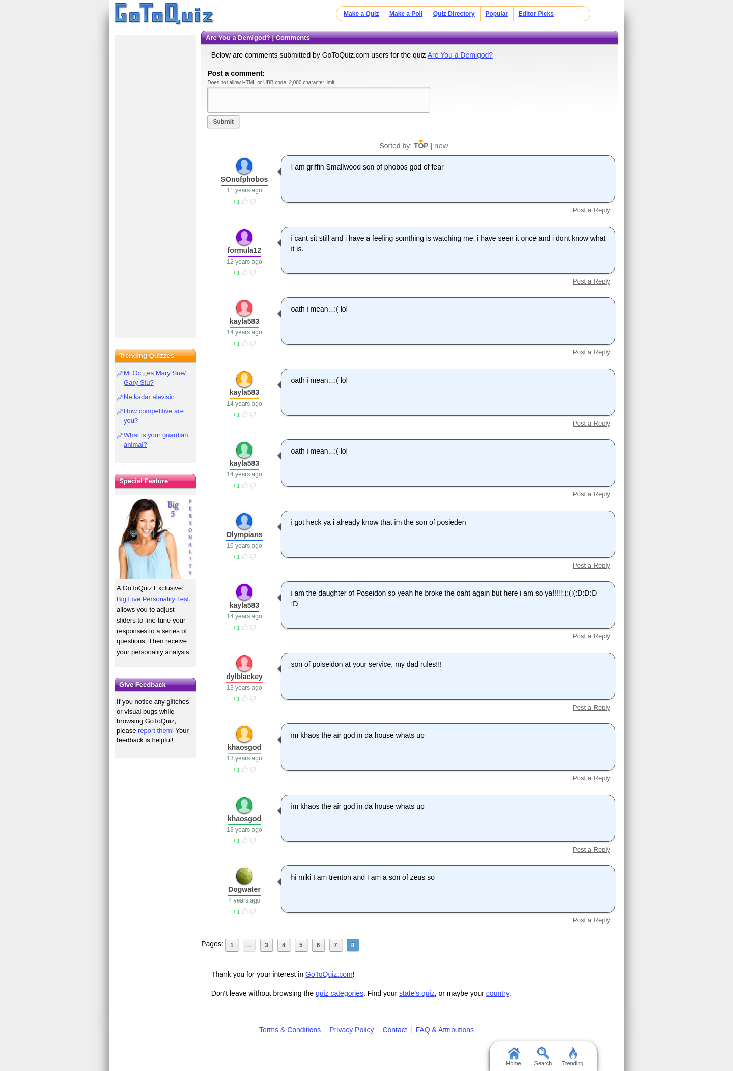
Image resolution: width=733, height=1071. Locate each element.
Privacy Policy (351, 1030)
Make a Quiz (361, 13)
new (441, 145)
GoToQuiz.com (329, 974)
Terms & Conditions (290, 1030)
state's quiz (417, 993)
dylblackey (244, 676)
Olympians (244, 534)
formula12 (245, 250)
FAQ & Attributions (445, 1030)
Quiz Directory (454, 13)
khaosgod (244, 747)
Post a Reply (591, 210)
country (497, 993)
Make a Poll (405, 13)
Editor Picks (536, 13)
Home (513, 1056)
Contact (394, 1030)
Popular (496, 13)
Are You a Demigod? (460, 55)
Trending (572, 1056)
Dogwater (244, 889)
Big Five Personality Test (153, 599)
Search (543, 1056)
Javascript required (318, 99)
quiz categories (339, 993)
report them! (156, 731)
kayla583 (244, 321)
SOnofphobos (244, 179)
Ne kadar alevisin (149, 397)
